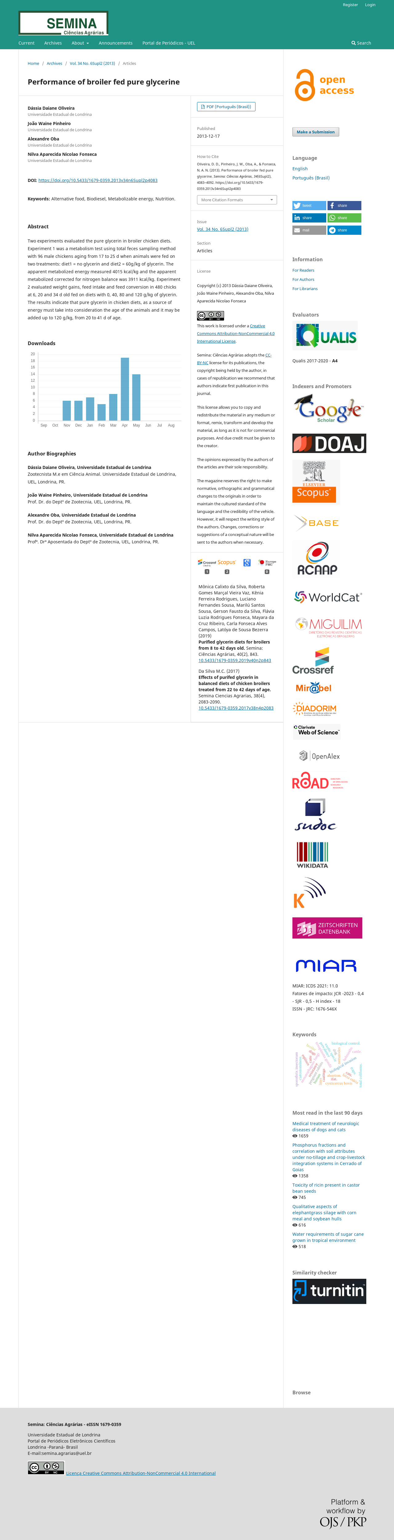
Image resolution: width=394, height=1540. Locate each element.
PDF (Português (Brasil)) (228, 106)
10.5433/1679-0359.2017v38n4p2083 (236, 708)
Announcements (116, 43)
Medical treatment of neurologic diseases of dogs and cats (325, 1126)
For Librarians (305, 288)
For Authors (303, 279)
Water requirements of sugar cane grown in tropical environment (328, 1237)
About (78, 43)
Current (26, 43)
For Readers (303, 270)
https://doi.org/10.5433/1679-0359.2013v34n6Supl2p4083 (98, 180)
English (300, 168)
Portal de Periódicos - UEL (169, 43)
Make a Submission (316, 132)
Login (370, 4)
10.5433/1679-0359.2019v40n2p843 (235, 660)
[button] (309, 205)
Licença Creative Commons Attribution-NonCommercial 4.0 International (141, 1473)
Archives (53, 43)
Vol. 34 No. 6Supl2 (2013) (92, 63)
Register (350, 4)
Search (361, 43)
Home (33, 63)
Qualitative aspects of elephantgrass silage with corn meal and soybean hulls (324, 1212)
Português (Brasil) (311, 178)
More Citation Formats (222, 200)
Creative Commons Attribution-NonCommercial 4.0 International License (236, 333)
